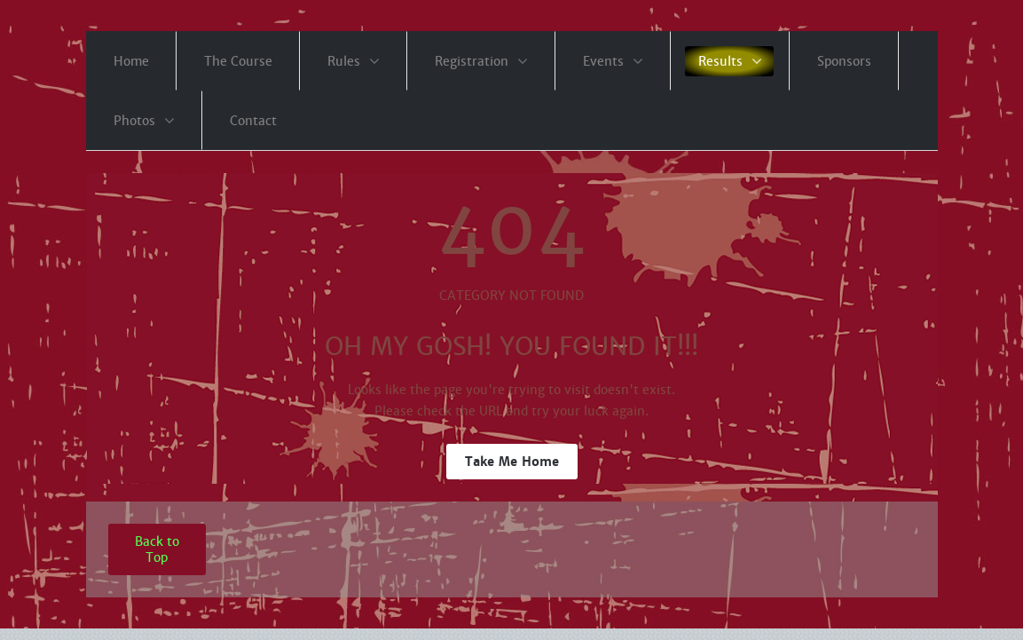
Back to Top (157, 549)
